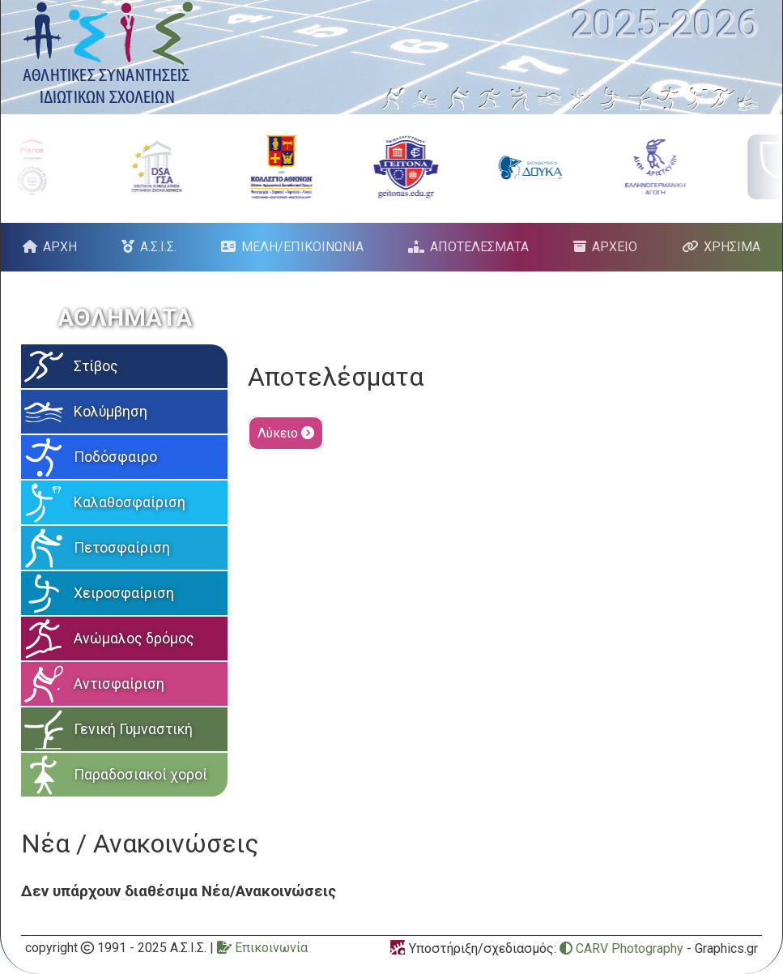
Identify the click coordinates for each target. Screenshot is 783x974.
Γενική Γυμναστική (133, 729)
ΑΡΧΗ (60, 246)
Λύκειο (285, 433)
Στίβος (96, 366)
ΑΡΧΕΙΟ (614, 246)
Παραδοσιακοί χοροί (140, 775)
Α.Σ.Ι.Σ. (158, 246)
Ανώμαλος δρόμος (134, 638)
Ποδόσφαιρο (115, 457)
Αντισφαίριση (119, 684)
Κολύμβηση (110, 412)
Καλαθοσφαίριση (129, 502)
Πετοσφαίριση (122, 548)
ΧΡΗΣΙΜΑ (732, 246)
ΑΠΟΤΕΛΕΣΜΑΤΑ (479, 246)
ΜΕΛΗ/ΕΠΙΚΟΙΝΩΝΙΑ (302, 246)
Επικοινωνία (262, 947)
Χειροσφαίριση (124, 593)
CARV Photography (621, 948)
